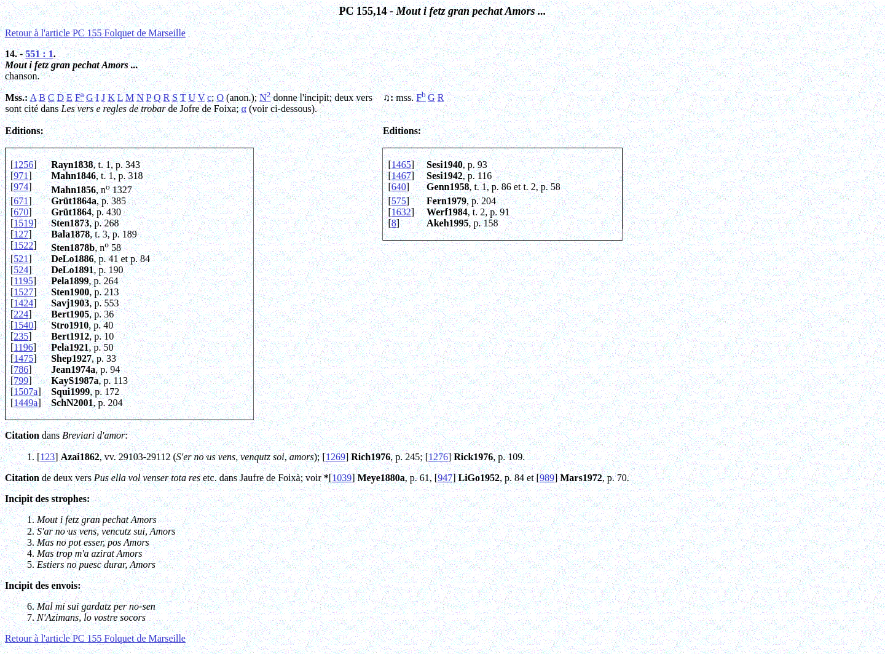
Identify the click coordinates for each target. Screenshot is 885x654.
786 (21, 369)
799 (21, 380)
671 (21, 201)
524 (21, 270)
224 (21, 314)
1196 (23, 347)
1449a (25, 402)
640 (398, 186)
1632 (401, 212)
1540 (23, 325)
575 (398, 201)
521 (21, 258)
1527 (23, 292)
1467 (401, 175)
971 (21, 175)
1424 (23, 303)
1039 (342, 478)
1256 (23, 164)
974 (21, 186)
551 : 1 (39, 54)
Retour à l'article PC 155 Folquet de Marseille (95, 33)
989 (547, 478)
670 (21, 212)
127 (21, 234)
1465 (401, 164)
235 (21, 336)
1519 (23, 223)
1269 (335, 457)
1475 (23, 358)
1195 (23, 281)
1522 (23, 245)
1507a (25, 391)
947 (445, 478)
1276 (438, 457)
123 (47, 457)
